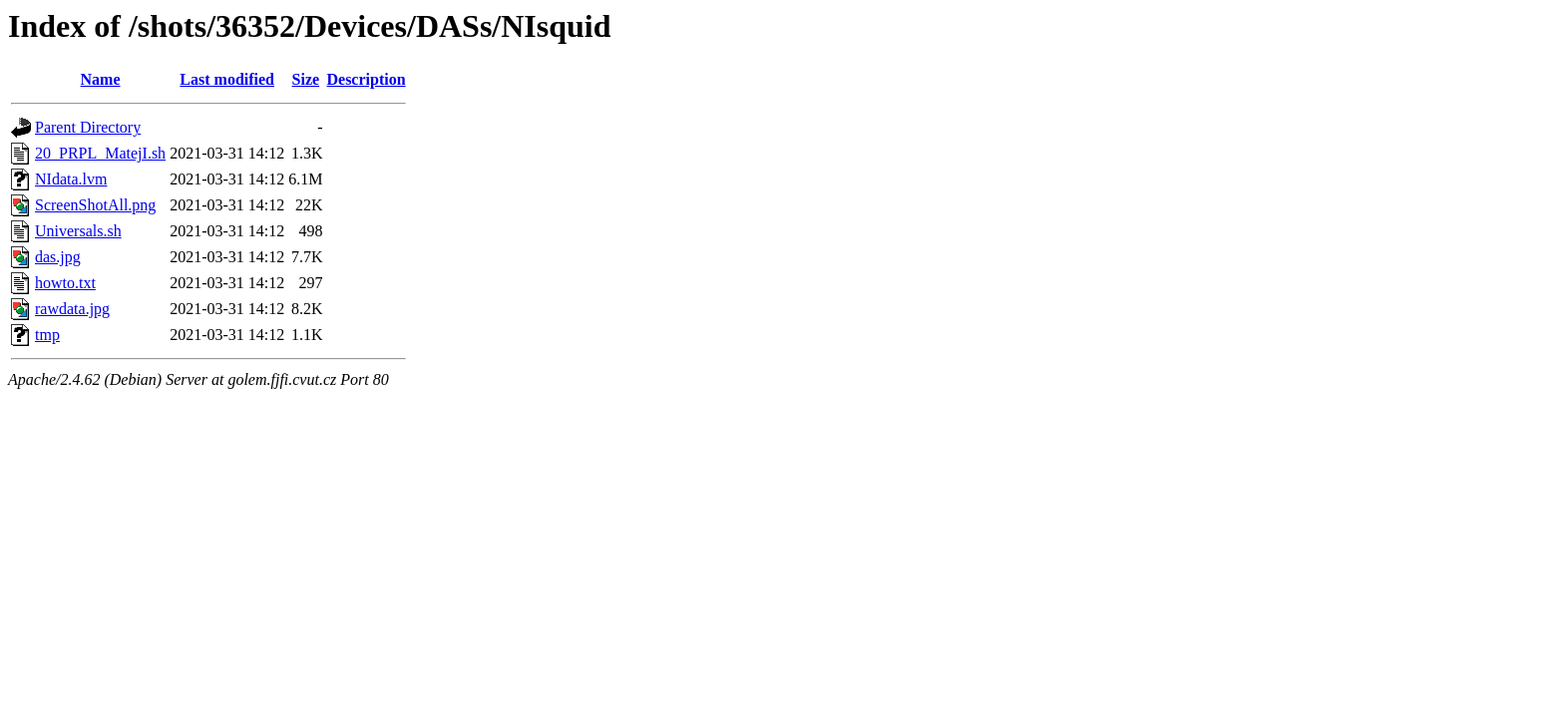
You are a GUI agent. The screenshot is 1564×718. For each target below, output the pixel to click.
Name (101, 79)
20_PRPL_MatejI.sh (100, 153)
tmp (47, 334)
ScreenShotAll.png (95, 204)
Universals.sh (78, 230)
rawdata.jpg (72, 308)
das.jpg (58, 256)
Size (306, 79)
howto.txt (65, 282)
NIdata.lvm (71, 179)
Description (365, 79)
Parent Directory (88, 127)
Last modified (227, 79)
